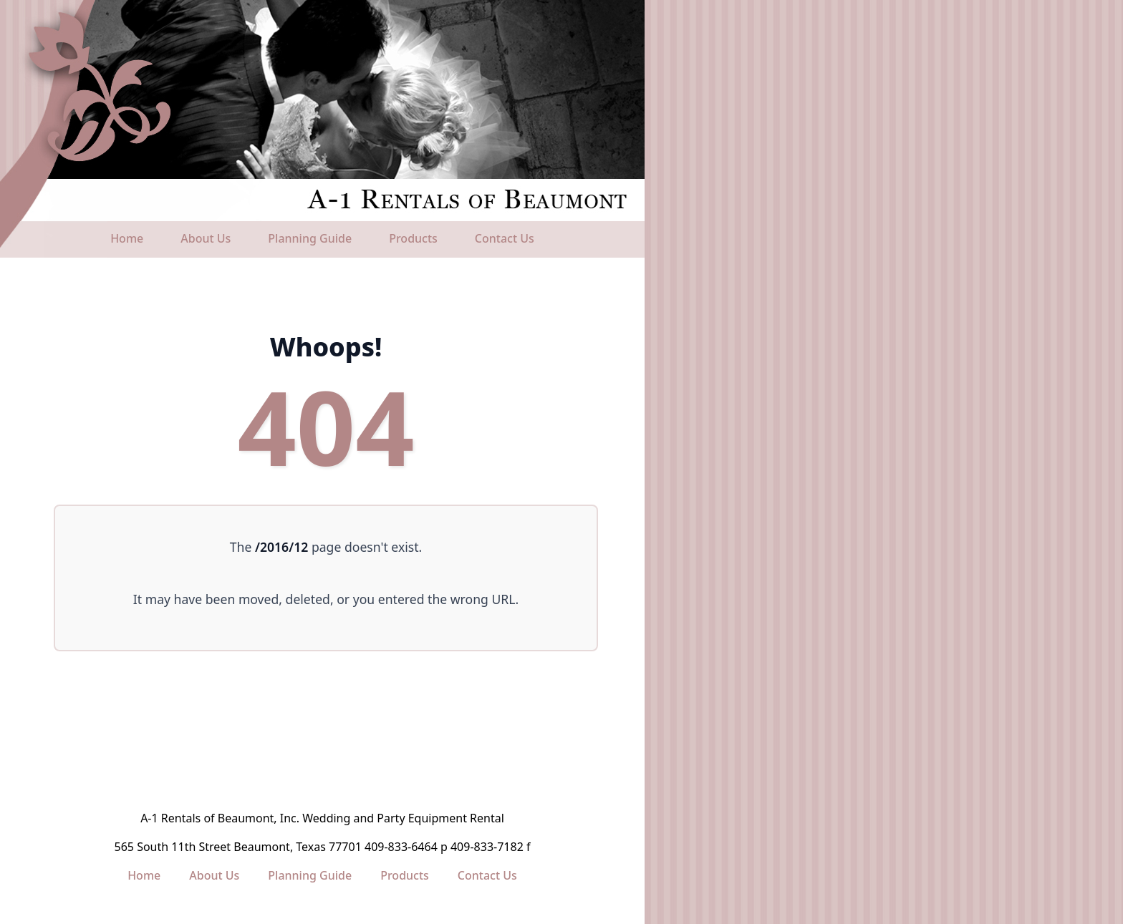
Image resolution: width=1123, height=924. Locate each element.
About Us (205, 238)
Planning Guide (310, 238)
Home (126, 238)
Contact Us (504, 238)
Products (413, 238)
